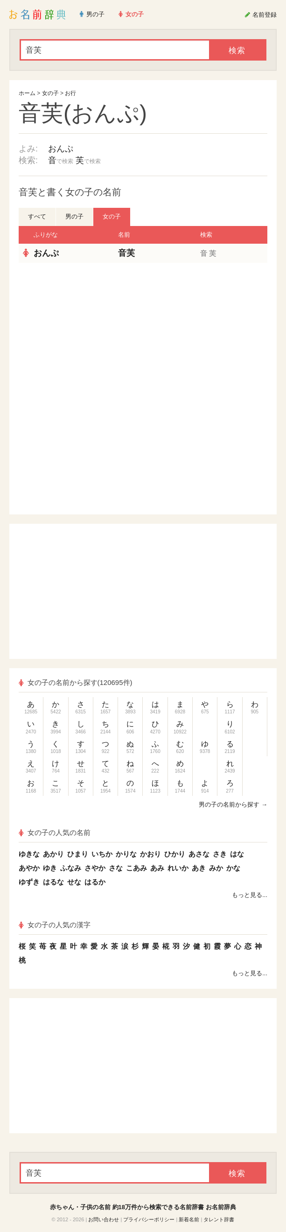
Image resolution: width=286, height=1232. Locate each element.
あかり (53, 854)
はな (237, 854)
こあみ (136, 868)
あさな (198, 854)
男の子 (74, 216)
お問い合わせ (103, 1219)
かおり (150, 854)
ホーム (27, 93)
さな (116, 868)
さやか (94, 868)
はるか (94, 882)
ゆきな (29, 854)
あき (199, 868)
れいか (177, 868)
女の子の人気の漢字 (55, 925)
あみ (157, 868)
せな (74, 882)
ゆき (50, 868)
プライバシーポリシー (148, 1219)
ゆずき (29, 882)
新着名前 (189, 1219)
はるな (53, 882)
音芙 (126, 253)
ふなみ (70, 868)
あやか (29, 868)
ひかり (174, 854)
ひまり (77, 854)
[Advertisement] (143, 330)
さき (220, 854)
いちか (101, 854)
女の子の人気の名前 (55, 832)
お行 (70, 93)
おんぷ (60, 148)
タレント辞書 (218, 1219)
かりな (126, 854)
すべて (37, 216)
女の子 (50, 93)
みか (216, 868)
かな (233, 868)
